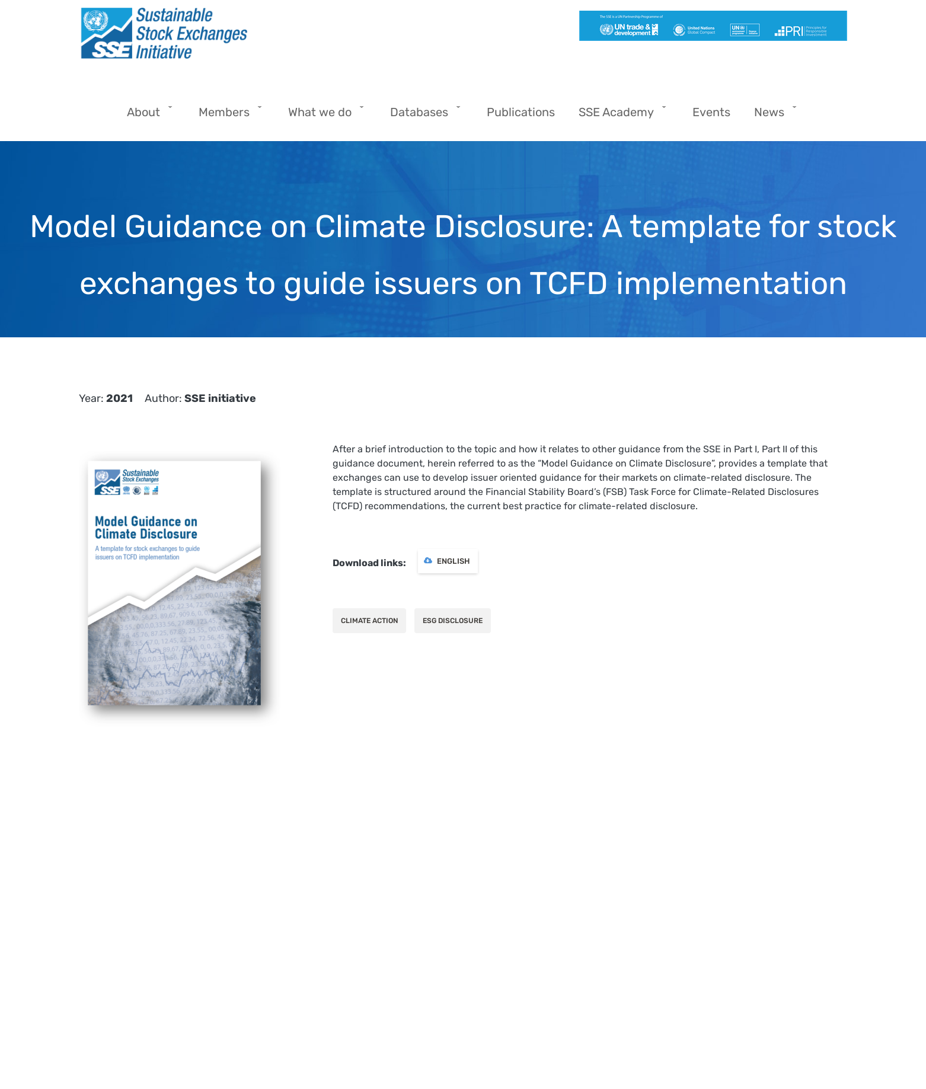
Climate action (369, 621)
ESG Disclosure (453, 621)
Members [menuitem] (227, 116)
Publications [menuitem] (521, 112)
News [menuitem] (772, 116)
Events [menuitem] (711, 112)
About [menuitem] (146, 116)
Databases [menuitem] (422, 116)
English (453, 561)
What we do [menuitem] (322, 116)
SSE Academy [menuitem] (619, 116)
